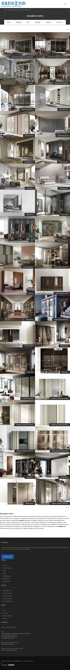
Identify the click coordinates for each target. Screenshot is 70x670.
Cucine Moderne (7, 590)
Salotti (4, 573)
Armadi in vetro (27, 9)
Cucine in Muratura (7, 598)
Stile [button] (28, 22)
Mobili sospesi (6, 576)
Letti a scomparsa (7, 615)
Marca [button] (9, 22)
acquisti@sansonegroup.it (8, 638)
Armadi (20, 9)
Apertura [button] (48, 22)
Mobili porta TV (6, 578)
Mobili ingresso (7, 581)
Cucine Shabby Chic (8, 601)
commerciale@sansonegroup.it (9, 635)
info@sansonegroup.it (7, 633)
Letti (4, 610)
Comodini (5, 613)
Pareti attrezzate (7, 568)
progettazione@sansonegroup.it (9, 636)
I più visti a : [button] (59, 22)
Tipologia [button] (37, 22)
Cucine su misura (7, 596)
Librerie (5, 565)
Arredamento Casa (12, 9)
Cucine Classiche (7, 593)
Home (5, 9)
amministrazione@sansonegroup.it (22, 633)
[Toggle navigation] (65, 4)
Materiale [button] (19, 22)
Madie (4, 570)
